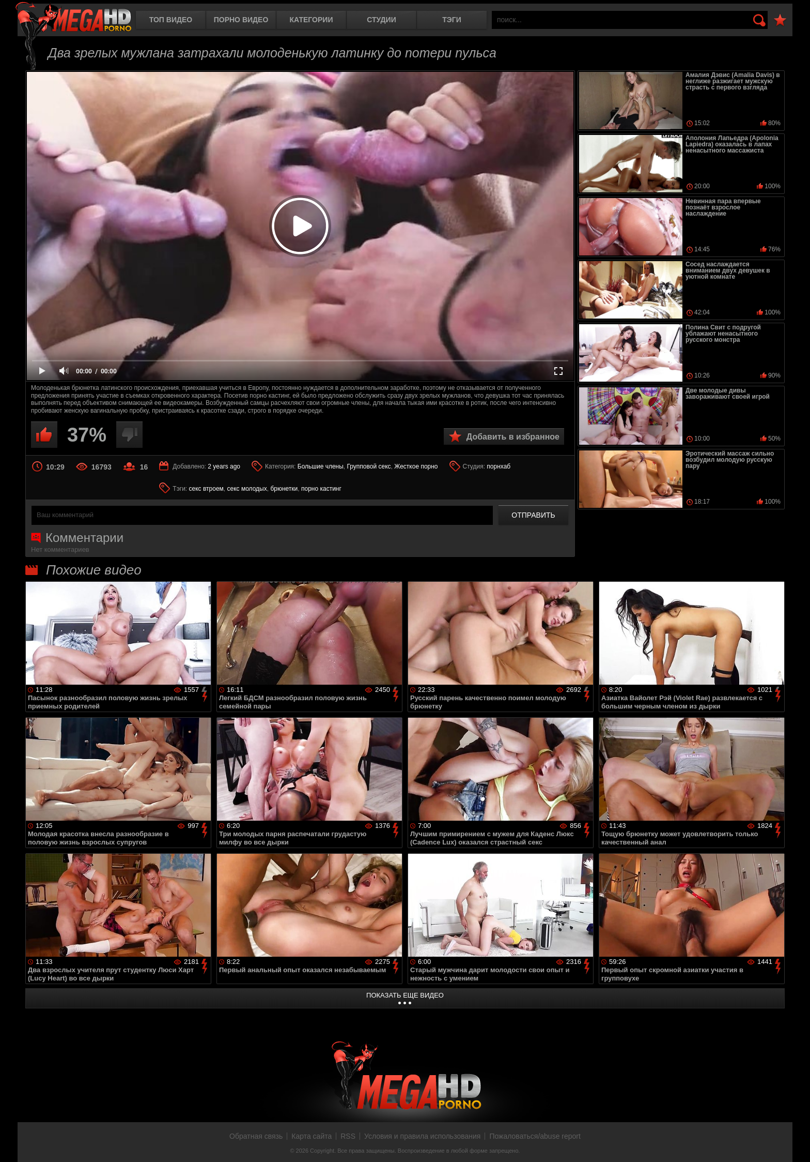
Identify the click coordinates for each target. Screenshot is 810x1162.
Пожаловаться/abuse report (535, 1136)
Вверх (794, 1142)
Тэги (451, 20)
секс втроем (206, 488)
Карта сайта (311, 1136)
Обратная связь (256, 1136)
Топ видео (170, 20)
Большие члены (321, 466)
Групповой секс (369, 466)
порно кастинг (321, 488)
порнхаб (498, 466)
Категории (311, 20)
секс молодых (247, 488)
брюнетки (284, 488)
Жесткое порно (416, 466)
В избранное (780, 20)
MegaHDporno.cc (73, 18)
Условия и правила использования (422, 1136)
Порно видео (241, 20)
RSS (347, 1136)
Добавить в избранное (512, 436)
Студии (381, 20)
